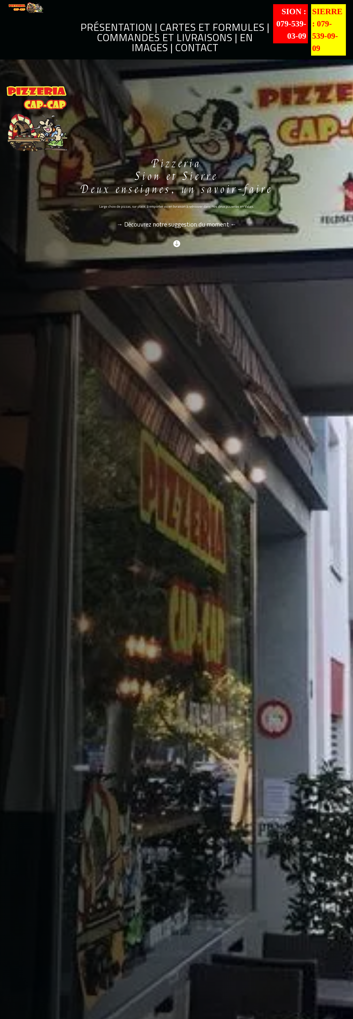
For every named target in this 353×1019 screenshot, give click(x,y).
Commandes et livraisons (164, 37)
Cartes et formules (212, 27)
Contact (196, 47)
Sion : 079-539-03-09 (291, 23)
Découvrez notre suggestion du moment (176, 224)
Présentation (116, 27)
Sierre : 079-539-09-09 (327, 30)
